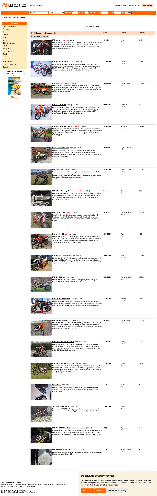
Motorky (16, 17)
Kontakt (24, 484)
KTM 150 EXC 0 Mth (59, 105)
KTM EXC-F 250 (57, 83)
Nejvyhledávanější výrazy (20, 490)
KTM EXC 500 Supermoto (61, 299)
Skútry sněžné (7, 51)
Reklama (31, 484)
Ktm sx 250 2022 (58, 234)
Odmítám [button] (100, 491)
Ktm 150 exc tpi (57, 169)
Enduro (5, 35)
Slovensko (20, 492)
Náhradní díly (7, 61)
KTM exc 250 (56, 40)
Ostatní (5, 67)
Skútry (5, 46)
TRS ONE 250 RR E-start (60, 406)
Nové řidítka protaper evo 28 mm (63, 449)
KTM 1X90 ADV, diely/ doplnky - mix (64, 191)
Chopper (6, 32)
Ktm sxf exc (56, 385)
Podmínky (37, 484)
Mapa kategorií (6, 490)
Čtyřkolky (6, 29)
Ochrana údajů (47, 484)
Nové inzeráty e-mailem (39, 37)
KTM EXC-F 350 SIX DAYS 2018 (63, 363)
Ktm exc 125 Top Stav (59, 320)
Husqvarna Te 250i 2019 (60, 148)
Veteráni (5, 57)
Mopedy (5, 40)
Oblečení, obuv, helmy (10, 64)
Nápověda (4, 484)
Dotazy (11, 484)
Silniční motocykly (9, 43)
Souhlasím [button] (87, 491)
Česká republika (11, 492)
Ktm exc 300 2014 (58, 212)
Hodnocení (17, 484)
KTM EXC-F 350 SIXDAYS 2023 (63, 342)
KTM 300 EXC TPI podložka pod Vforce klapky (68, 428)
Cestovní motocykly (9, 26)
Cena (105, 33)
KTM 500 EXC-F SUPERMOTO (62, 126)
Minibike (5, 37)
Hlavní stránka (7, 17)
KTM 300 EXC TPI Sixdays (61, 256)
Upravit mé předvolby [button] (117, 491)
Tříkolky (5, 54)
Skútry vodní (7, 49)
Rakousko (33, 492)
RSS (53, 484)
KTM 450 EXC (57, 277)
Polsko (27, 492)
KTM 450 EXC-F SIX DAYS (61, 61)
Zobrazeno (142, 33)
